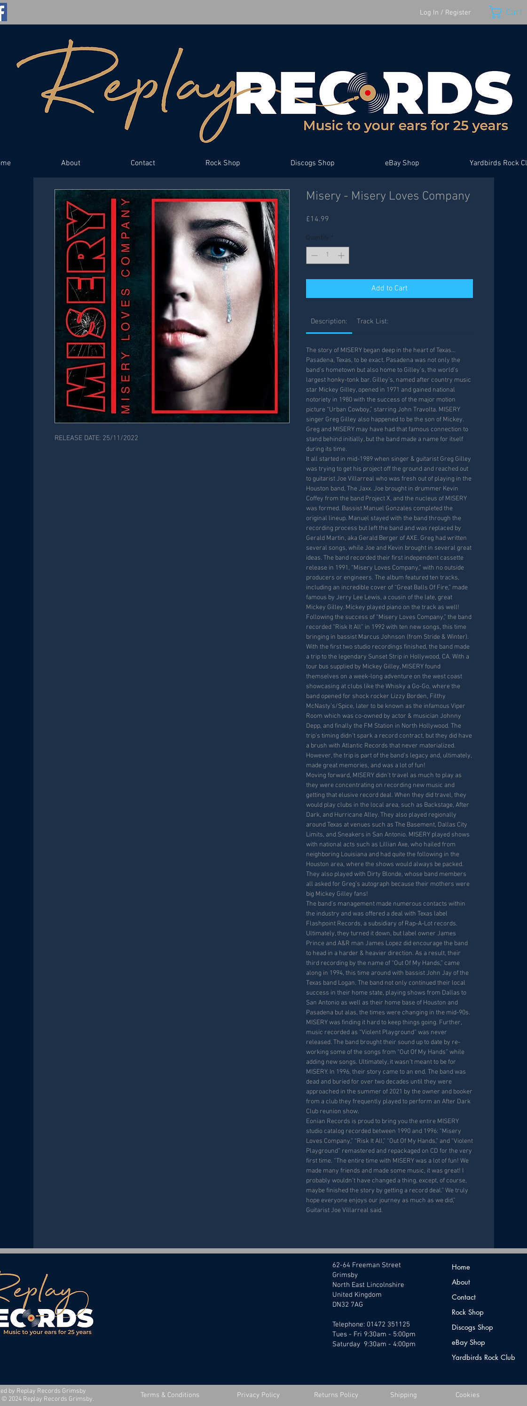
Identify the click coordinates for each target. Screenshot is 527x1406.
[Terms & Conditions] (170, 1395)
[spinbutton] (327, 255)
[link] (329, 321)
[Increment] (342, 255)
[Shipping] (404, 1395)
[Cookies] (468, 1395)
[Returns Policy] (336, 1395)
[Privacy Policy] (258, 1395)
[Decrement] (313, 255)
